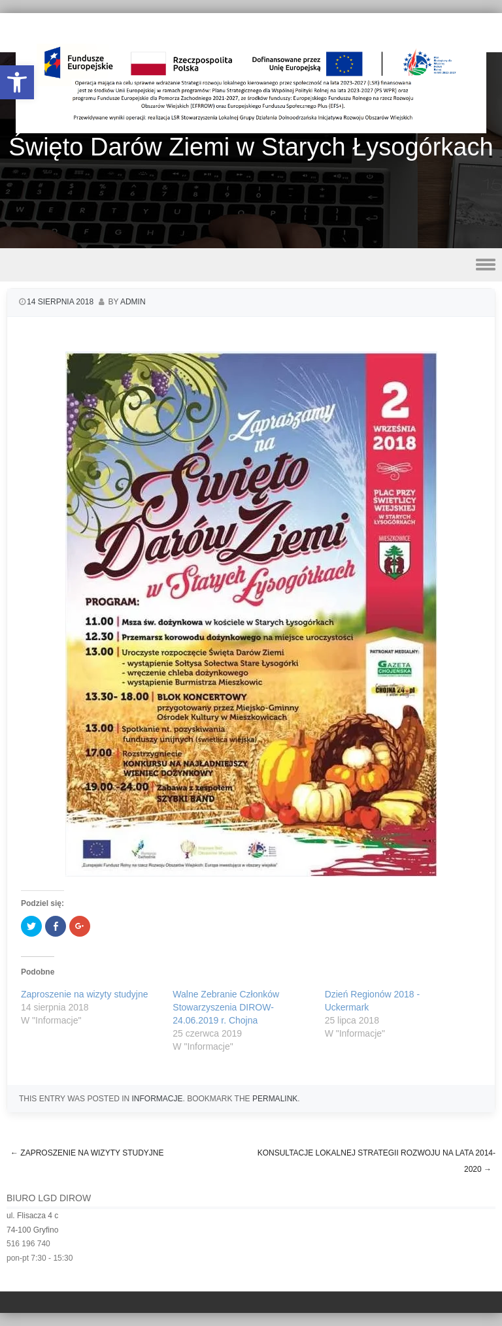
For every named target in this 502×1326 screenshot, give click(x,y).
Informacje (156, 1098)
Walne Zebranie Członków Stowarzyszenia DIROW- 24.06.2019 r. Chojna (226, 1007)
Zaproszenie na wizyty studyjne (84, 994)
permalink (274, 1098)
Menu (251, 265)
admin (133, 301)
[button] (17, 82)
